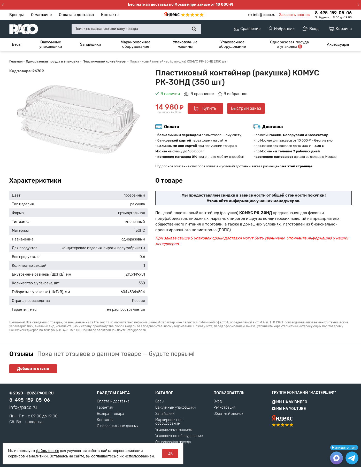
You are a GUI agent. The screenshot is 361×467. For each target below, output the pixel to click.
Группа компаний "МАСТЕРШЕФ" (304, 393)
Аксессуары (338, 44)
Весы (16, 44)
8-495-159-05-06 (333, 12)
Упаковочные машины (185, 44)
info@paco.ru (264, 15)
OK (170, 453)
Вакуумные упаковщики (50, 44)
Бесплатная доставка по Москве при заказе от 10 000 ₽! (180, 4)
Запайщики (90, 44)
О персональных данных (117, 426)
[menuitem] (16, 44)
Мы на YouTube (289, 409)
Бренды (16, 14)
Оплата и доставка (76, 14)
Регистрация (224, 407)
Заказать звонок (294, 14)
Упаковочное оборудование (232, 44)
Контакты (110, 14)
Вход (217, 401)
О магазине (41, 14)
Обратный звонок (228, 414)
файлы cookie (47, 451)
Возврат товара (110, 414)
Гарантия (105, 407)
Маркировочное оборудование (135, 44)
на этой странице (297, 166)
